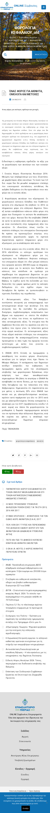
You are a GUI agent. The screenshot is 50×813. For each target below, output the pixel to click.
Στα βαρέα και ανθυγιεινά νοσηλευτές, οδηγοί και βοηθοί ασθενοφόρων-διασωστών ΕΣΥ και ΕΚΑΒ (23, 582)
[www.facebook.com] (19, 455)
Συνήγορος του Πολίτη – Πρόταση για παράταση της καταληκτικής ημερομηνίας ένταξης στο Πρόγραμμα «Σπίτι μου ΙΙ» (25, 619)
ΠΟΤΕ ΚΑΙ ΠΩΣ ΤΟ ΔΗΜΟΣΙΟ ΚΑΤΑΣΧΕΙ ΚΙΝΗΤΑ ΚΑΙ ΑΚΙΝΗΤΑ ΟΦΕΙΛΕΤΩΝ (24, 541)
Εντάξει (26, 808)
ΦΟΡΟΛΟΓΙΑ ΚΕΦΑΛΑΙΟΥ (25, 441)
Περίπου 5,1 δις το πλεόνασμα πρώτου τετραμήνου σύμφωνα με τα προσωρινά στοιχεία (24, 608)
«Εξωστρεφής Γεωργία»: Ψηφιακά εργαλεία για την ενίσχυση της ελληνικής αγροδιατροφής (26, 630)
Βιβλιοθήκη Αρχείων (28, 37)
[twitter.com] (13, 455)
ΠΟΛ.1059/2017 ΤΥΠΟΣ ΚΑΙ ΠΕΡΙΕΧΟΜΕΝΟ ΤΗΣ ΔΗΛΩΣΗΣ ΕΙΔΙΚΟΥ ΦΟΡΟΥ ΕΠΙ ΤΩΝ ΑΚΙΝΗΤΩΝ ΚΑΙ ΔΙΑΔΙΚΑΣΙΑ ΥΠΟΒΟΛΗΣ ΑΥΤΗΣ (26, 530)
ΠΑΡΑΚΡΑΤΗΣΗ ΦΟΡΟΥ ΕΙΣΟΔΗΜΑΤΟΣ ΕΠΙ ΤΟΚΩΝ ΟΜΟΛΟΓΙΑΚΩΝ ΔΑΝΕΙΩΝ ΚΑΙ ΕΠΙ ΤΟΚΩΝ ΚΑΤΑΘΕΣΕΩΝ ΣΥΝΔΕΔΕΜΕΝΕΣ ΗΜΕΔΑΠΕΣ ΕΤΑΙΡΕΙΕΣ (26, 494)
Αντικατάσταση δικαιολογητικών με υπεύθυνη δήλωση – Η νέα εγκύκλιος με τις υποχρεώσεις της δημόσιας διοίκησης (26, 652)
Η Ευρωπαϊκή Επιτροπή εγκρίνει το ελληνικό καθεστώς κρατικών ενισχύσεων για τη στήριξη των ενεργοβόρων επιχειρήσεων (26, 641)
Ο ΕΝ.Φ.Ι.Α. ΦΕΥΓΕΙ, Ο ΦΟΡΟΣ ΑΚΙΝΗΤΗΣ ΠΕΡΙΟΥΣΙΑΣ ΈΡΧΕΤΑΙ (24, 550)
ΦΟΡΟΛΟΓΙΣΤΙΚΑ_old (18, 40)
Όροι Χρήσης (34, 791)
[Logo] (25, 707)
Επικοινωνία (25, 741)
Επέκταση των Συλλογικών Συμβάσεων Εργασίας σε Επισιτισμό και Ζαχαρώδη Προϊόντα (24, 674)
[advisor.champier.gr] (37, 455)
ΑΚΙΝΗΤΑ (40, 441)
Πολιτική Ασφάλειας (17, 791)
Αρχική (12, 37)
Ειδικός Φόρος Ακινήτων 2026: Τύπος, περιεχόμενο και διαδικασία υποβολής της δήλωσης (26, 663)
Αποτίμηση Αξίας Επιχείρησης (25, 755)
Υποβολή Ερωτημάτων (25, 760)
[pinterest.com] (25, 455)
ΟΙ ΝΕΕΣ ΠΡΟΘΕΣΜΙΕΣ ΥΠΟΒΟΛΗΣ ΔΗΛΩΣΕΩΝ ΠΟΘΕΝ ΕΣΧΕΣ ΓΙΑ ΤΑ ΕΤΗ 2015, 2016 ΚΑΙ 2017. (26, 507)
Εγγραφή (25, 779)
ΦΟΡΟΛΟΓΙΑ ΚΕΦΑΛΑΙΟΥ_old (30, 43)
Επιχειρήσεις (25, 63)
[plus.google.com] (31, 455)
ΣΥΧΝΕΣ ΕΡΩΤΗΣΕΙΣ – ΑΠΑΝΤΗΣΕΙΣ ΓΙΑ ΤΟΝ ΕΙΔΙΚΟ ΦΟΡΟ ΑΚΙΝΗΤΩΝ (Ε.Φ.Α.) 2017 (27, 517)
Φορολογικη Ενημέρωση (35, 61)
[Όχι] (46, 804)
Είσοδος (25, 774)
